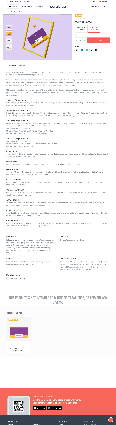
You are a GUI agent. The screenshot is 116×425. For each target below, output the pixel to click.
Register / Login (95, 6)
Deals (34, 1)
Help (93, 1)
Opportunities (39, 6)
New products (28, 1)
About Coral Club (27, 6)
